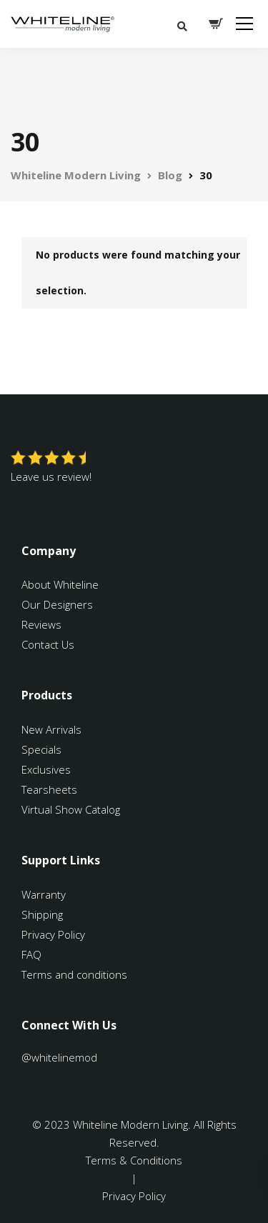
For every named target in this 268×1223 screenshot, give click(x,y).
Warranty (45, 894)
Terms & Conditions (134, 1160)
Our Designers (57, 604)
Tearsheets (49, 789)
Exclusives (46, 769)
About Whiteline (60, 584)
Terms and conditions (74, 974)
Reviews (41, 624)
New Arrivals (51, 729)
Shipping (42, 914)
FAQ (31, 954)
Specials (41, 749)
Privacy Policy (53, 934)
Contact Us (47, 644)
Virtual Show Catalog (72, 809)
